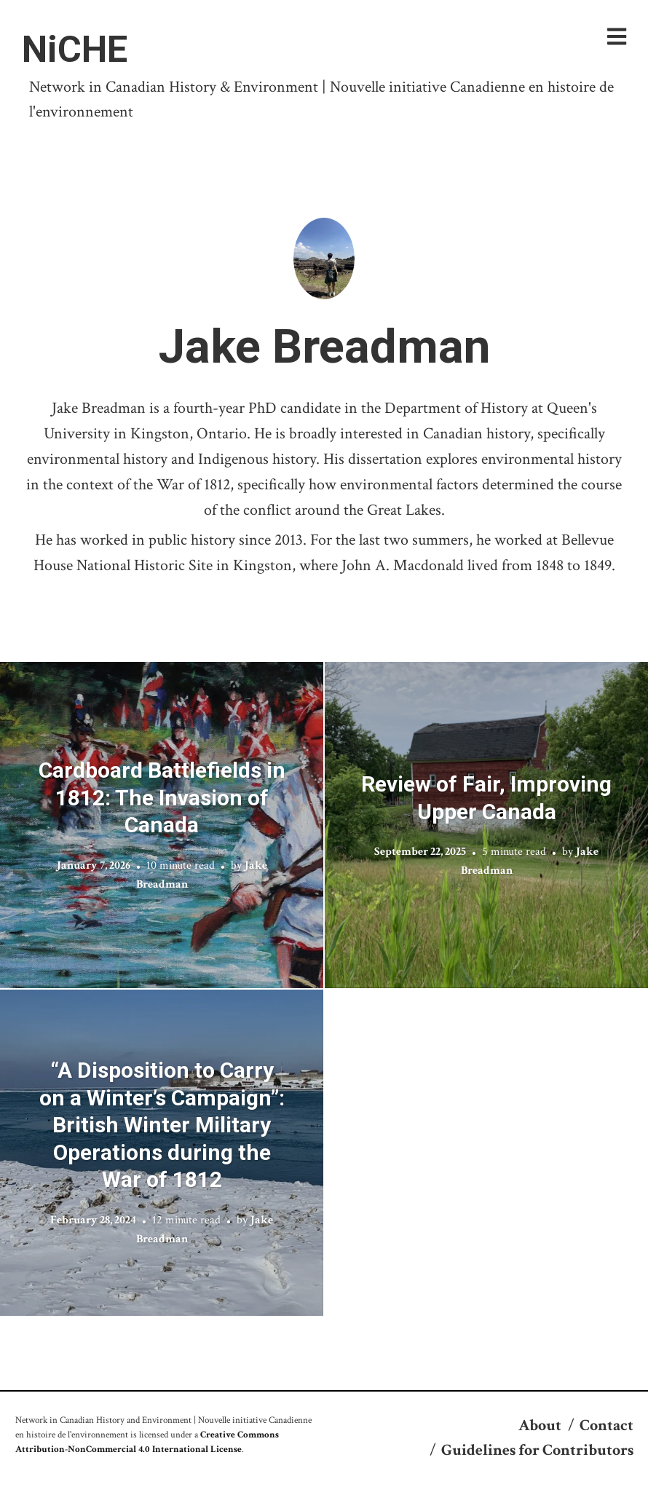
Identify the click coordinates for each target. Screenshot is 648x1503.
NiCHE (74, 49)
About (539, 1425)
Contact (606, 1425)
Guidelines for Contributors (537, 1450)
